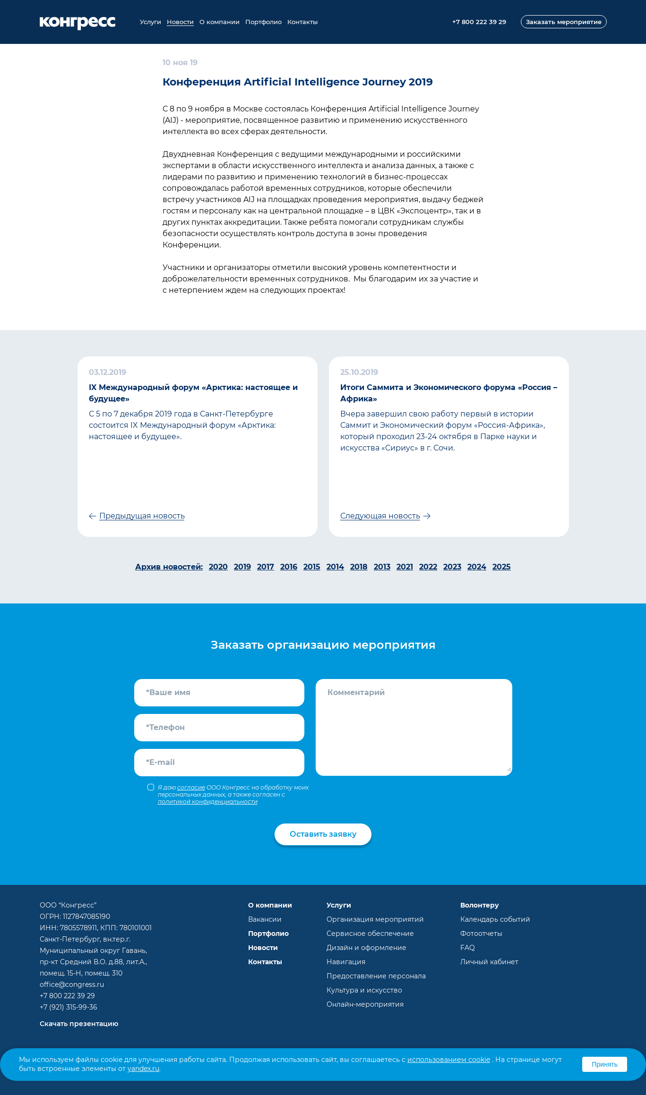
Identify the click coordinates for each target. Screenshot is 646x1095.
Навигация (346, 962)
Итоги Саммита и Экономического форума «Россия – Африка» (448, 393)
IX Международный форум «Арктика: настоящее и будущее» (193, 393)
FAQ (467, 947)
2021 (404, 566)
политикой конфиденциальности (208, 801)
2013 (382, 566)
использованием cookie (448, 1059)
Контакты (302, 21)
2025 (501, 566)
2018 (359, 566)
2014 (335, 566)
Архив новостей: (169, 566)
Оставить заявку (323, 834)
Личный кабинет (489, 962)
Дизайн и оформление (366, 947)
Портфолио (263, 21)
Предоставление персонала (376, 976)
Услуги (150, 21)
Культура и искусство (364, 990)
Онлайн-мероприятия (365, 1004)
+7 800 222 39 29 (67, 996)
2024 (476, 566)
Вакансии (265, 919)
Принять (605, 1064)
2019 (242, 566)
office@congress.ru (72, 984)
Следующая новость (380, 515)
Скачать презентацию (79, 1023)
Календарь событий (495, 919)
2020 (218, 566)
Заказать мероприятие (564, 21)
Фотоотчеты (481, 933)
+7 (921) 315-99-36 (68, 1007)
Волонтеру (479, 905)
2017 (265, 566)
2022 (428, 566)
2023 (452, 566)
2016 (288, 566)
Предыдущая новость (142, 515)
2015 (311, 566)
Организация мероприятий (375, 919)
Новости (180, 21)
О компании (219, 21)
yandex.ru (143, 1068)
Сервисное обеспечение (370, 933)
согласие (191, 787)
